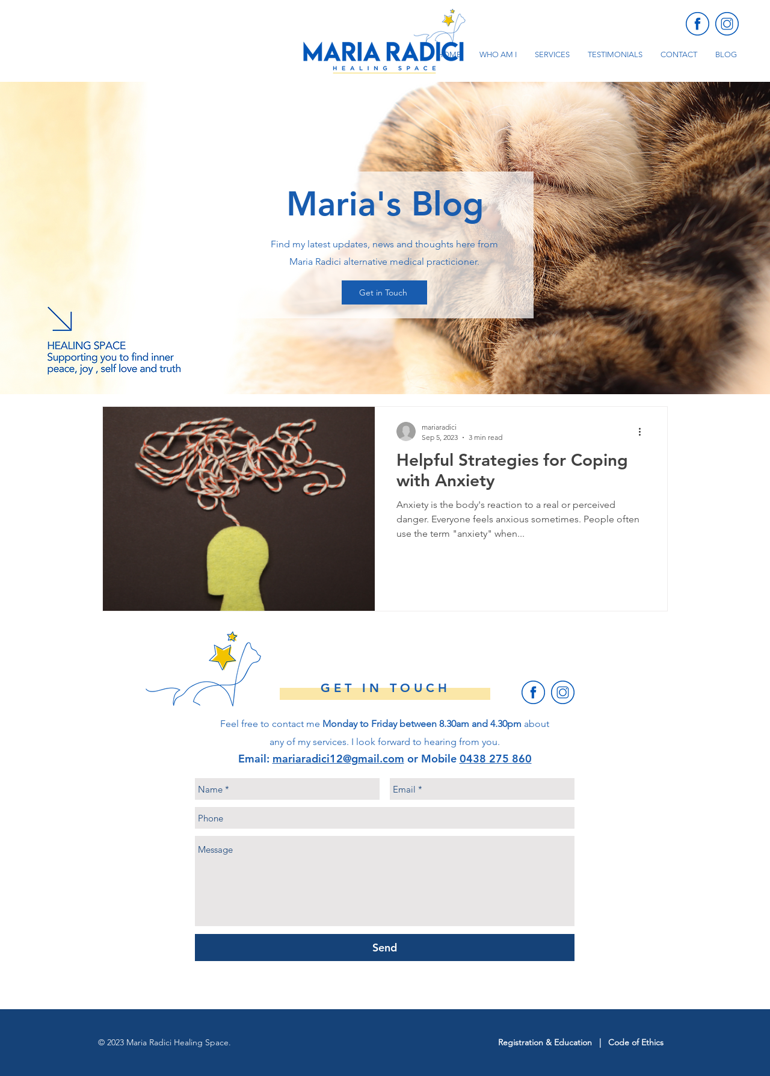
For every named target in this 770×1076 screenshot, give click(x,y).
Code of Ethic (634, 1042)
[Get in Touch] (384, 292)
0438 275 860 (496, 758)
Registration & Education (546, 1042)
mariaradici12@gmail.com (338, 758)
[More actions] (643, 431)
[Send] (384, 947)
